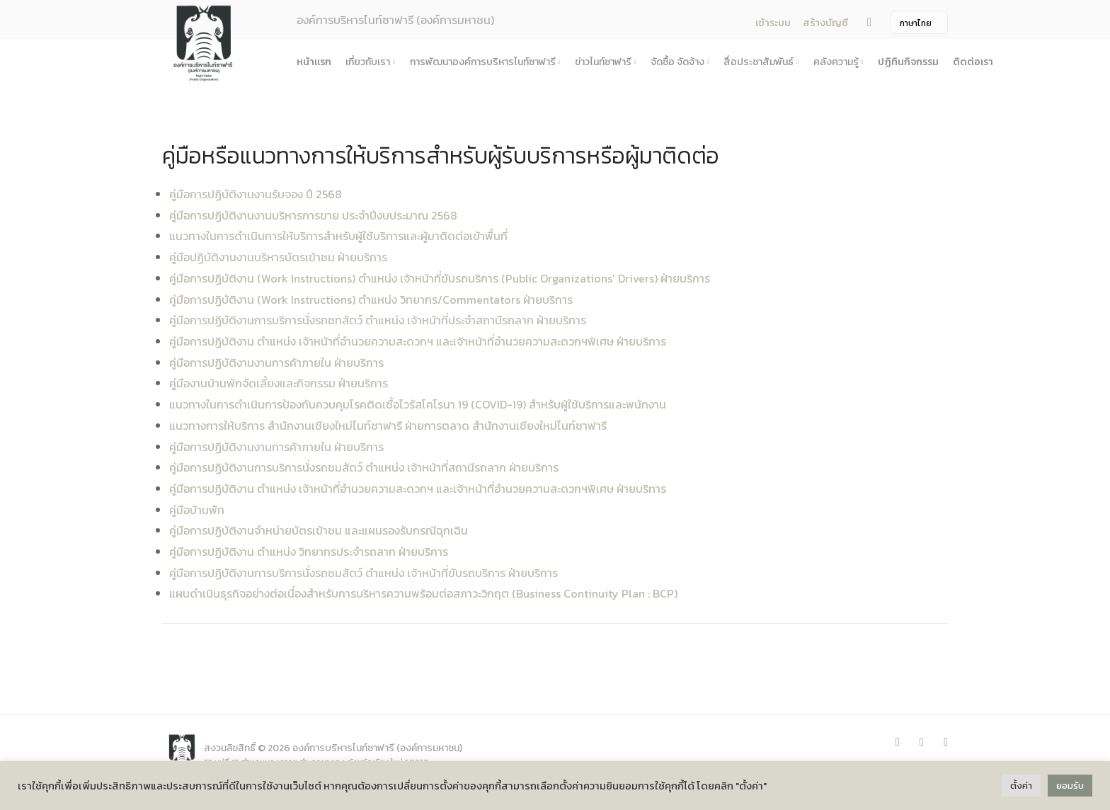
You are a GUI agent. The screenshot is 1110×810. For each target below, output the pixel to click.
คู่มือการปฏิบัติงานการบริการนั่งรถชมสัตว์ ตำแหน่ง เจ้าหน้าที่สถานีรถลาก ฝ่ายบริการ (364, 467)
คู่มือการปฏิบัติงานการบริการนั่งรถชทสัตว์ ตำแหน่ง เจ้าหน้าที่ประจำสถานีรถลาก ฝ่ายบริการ (377, 320)
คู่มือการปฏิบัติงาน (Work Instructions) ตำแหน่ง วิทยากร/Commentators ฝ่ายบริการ (371, 299)
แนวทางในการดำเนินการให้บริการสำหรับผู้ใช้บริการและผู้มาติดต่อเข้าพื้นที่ (338, 235)
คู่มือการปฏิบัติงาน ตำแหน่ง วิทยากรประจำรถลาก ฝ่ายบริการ (308, 551)
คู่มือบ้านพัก (196, 509)
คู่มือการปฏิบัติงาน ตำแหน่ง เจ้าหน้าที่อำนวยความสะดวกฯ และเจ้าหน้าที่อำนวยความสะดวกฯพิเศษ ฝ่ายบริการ (417, 341)
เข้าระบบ (772, 23)
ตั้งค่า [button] (1021, 785)
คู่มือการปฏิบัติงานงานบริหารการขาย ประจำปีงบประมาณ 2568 (313, 215)
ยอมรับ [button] (1070, 785)
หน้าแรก (314, 62)
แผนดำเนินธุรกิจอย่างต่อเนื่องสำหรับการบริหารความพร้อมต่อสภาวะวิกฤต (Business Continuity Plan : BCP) (423, 593)
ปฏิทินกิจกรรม (908, 62)
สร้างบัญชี (825, 23)
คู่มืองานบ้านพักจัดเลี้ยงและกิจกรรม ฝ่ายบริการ (278, 383)
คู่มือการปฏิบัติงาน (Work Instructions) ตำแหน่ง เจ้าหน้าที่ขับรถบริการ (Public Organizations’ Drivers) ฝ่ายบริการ (439, 278)
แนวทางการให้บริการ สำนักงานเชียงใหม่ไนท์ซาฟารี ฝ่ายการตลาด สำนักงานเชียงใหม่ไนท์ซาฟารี (388, 425)
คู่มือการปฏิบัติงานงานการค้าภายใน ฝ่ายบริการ (276, 362)
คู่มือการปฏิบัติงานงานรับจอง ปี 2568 (255, 194)
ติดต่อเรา (973, 62)
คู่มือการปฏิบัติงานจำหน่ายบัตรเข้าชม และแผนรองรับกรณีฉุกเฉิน (318, 530)
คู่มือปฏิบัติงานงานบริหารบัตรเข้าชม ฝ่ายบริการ (278, 257)
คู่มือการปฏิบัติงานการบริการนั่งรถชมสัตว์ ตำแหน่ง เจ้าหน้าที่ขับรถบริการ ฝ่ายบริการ (363, 572)
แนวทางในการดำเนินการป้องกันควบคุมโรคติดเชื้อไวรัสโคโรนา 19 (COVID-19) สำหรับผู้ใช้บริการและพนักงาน (417, 404)
